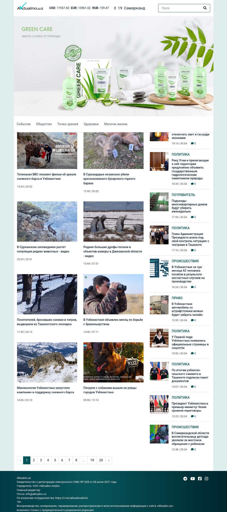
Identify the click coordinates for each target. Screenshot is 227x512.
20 (101, 460)
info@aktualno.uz (36, 494)
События (23, 124)
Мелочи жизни (115, 124)
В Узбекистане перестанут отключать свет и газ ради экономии (190, 134)
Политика (181, 154)
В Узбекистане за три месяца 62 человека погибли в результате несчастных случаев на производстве (188, 274)
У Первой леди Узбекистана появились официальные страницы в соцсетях (190, 342)
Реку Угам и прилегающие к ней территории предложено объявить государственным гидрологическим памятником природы (190, 169)
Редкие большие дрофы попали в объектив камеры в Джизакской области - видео (112, 251)
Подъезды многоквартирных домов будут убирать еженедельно (189, 206)
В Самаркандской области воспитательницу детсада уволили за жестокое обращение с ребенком (190, 438)
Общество (44, 124)
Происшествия (185, 261)
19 (92, 460)
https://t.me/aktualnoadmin (71, 498)
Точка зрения (67, 124)
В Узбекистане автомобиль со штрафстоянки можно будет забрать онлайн (187, 309)
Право (177, 298)
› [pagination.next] (108, 460)
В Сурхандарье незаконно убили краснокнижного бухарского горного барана (109, 179)
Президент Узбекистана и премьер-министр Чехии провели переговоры (190, 407)
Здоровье (90, 124)
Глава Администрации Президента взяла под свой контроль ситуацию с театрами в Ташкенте (190, 239)
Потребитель (183, 195)
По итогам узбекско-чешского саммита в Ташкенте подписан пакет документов (190, 375)
